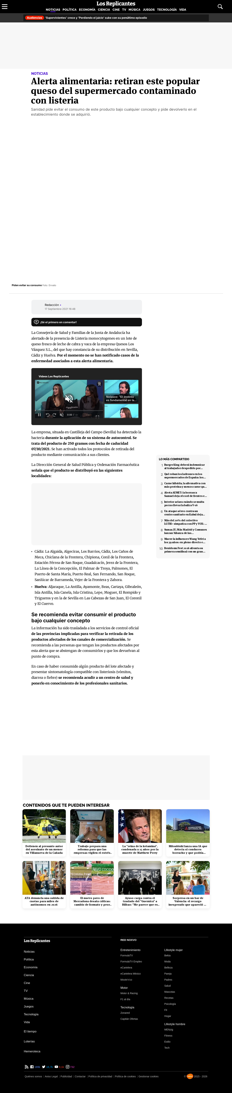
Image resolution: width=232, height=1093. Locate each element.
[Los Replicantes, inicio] (116, 4)
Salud (167, 985)
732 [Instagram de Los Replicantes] (72, 1066)
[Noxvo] (190, 1076)
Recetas (169, 997)
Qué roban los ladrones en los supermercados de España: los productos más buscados (183, 475)
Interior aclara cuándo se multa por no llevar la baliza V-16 (184, 503)
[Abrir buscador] (220, 6)
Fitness (168, 1035)
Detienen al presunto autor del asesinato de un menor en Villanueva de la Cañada (44, 849)
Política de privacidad (100, 1076)
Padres (168, 979)
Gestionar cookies (149, 1076)
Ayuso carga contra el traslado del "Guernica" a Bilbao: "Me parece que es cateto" (140, 901)
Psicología (170, 1003)
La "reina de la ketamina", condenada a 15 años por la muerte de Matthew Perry (140, 849)
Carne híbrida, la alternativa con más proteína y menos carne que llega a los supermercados (185, 485)
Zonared (125, 1012)
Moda (167, 961)
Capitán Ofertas (129, 1018)
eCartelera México (131, 973)
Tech (167, 1047)
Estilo (167, 1041)
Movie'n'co (126, 979)
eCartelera (126, 967)
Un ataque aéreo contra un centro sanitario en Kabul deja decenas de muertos (183, 512)
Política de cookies (125, 1076)
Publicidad (66, 1076)
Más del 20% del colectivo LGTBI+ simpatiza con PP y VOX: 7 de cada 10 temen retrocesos (185, 522)
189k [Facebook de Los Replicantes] (37, 1066)
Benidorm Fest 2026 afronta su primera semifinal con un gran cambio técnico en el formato (183, 549)
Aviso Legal (51, 1076)
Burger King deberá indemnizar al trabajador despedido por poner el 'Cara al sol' (184, 466)
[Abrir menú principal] (4, 6)
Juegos (149, 9)
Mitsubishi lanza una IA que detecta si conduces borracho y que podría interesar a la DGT (188, 849)
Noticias (53, 9)
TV (124, 9)
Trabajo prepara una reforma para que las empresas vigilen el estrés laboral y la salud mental (92, 849)
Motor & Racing (129, 993)
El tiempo (30, 1031)
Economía (87, 9)
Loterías (29, 1041)
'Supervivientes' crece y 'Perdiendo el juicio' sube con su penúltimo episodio (86, 18)
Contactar (80, 1076)
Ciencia (104, 9)
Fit (165, 1010)
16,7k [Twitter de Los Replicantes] (49, 1066)
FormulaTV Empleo (131, 961)
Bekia (167, 955)
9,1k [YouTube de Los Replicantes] (61, 1066)
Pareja (168, 973)
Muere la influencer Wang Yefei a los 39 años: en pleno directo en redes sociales (185, 540)
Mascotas (169, 991)
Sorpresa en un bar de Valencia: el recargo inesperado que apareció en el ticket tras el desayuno (188, 901)
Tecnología (167, 9)
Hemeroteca (32, 1051)
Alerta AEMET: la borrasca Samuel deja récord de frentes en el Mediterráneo (185, 494)
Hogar (167, 1016)
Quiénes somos (33, 1076)
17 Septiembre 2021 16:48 (60, 308)
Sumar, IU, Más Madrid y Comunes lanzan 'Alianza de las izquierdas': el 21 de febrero (185, 531)
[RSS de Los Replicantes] (26, 1066)
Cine (116, 9)
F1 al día (125, 999)
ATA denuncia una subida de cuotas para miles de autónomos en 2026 (44, 901)
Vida (182, 9)
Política (70, 9)
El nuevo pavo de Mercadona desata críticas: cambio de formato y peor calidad (92, 901)
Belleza (168, 967)
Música (134, 9)
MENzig (168, 1029)
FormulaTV (127, 955)
